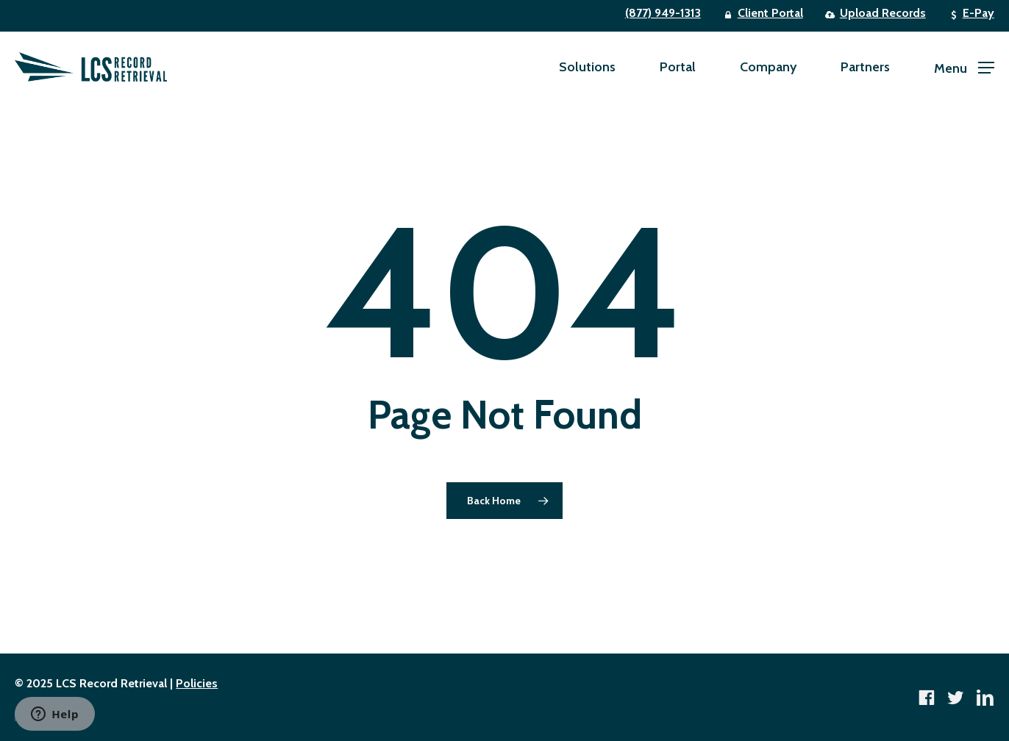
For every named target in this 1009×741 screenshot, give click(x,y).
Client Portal (770, 13)
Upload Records (883, 13)
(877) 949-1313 (663, 13)
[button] (964, 67)
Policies (197, 683)
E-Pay (978, 13)
